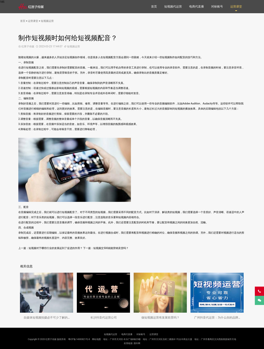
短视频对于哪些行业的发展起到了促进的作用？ (55, 248)
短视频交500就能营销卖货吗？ (111, 248)
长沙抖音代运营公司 (103, 317)
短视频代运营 (173, 6)
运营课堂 (236, 6)
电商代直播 (196, 6)
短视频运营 (47, 20)
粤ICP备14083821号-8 (79, 339)
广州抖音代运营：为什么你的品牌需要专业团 (223, 317)
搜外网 (137, 343)
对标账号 (217, 6)
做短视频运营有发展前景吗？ (160, 317)
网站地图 (96, 339)
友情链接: (128, 343)
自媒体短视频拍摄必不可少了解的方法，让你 (53, 317)
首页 (154, 6)
